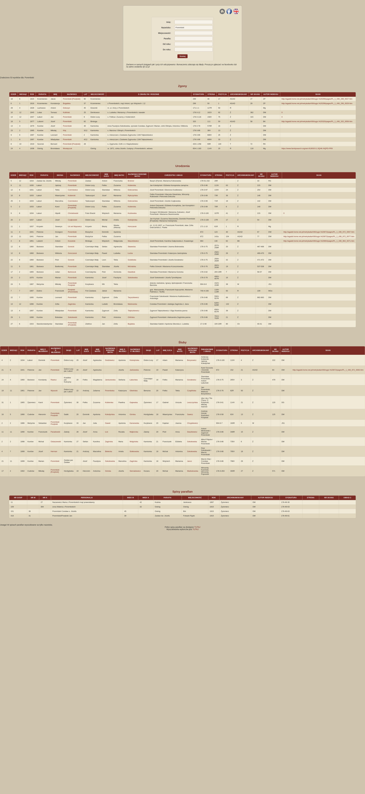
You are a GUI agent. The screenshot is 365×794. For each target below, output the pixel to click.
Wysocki (54, 391)
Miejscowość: (164, 33)
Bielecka (108, 451)
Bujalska (131, 324)
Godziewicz (109, 360)
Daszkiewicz (192, 432)
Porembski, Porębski (55, 414)
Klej (64, 130)
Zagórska (72, 304)
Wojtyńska (134, 442)
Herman (54, 451)
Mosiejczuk (67, 148)
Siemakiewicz (135, 471)
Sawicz (190, 414)
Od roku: (167, 44)
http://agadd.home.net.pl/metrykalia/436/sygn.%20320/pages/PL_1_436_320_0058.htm (317, 121)
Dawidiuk (131, 272)
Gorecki (71, 247)
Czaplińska (191, 391)
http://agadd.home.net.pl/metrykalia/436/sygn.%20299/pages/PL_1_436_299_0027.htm (317, 99)
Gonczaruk (72, 253)
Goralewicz (191, 380)
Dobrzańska (133, 190)
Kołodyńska (132, 220)
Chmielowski (73, 213)
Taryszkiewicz (133, 297)
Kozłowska (132, 213)
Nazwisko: (166, 27)
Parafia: (167, 38)
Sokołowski (72, 317)
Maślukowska (192, 471)
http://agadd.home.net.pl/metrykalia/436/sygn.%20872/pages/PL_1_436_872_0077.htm (318, 236)
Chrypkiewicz (192, 423)
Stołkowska (134, 451)
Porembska (109, 391)
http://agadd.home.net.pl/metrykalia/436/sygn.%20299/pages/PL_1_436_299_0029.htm (317, 103)
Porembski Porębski (72, 284)
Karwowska (134, 423)
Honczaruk (132, 226)
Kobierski (71, 195)
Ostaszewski (56, 442)
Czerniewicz (73, 190)
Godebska (132, 260)
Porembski (67, 117)
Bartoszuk (72, 272)
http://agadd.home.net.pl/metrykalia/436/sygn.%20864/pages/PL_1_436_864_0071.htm (318, 241)
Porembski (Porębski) (72, 324)
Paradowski (55, 432)
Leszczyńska (192, 402)
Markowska (132, 304)
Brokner (131, 181)
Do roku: (167, 49)
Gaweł (107, 423)
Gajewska (134, 402)
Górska (133, 414)
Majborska (134, 432)
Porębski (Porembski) (73, 291)
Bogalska (66, 103)
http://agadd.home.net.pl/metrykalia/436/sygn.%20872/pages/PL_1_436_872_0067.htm (318, 232)
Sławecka (132, 247)
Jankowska (134, 370)
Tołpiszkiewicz (133, 311)
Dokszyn (66, 108)
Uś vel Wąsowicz (75, 226)
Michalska (132, 266)
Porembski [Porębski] (71, 99)
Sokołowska (133, 277)
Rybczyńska (133, 195)
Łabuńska (134, 380)
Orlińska (131, 317)
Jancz (189, 461)
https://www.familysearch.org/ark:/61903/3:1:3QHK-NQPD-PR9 (307, 148)
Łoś (106, 432)
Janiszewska (110, 380)
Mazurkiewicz (133, 241)
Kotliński (66, 112)
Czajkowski (72, 220)
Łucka (130, 253)
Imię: (168, 22)
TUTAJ (197, 527)
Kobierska (132, 185)
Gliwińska (134, 391)
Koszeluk (71, 241)
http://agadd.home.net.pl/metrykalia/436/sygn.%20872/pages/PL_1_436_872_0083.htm (328, 370)
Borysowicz (191, 360)
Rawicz (54, 380)
